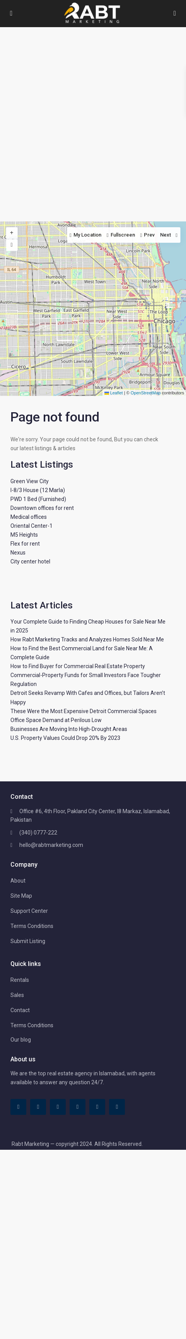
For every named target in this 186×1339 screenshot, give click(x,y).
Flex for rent (25, 544)
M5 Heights (24, 535)
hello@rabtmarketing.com (51, 845)
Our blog (20, 1040)
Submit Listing (27, 941)
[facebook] (18, 1107)
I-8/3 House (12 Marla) (37, 490)
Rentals (19, 980)
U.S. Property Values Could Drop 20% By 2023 (65, 738)
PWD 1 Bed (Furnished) (38, 499)
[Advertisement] (93, 124)
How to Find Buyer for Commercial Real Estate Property (77, 666)
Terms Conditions (31, 926)
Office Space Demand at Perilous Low (56, 720)
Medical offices (28, 517)
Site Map (21, 896)
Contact (20, 1010)
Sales (17, 995)
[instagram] (117, 1107)
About (18, 881)
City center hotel (30, 561)
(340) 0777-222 (38, 832)
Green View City (29, 481)
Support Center (29, 911)
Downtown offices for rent (42, 508)
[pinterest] (77, 1107)
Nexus (18, 552)
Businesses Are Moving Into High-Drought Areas (68, 729)
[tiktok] (38, 1107)
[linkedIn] (58, 1107)
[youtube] (97, 1107)
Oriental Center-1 (31, 526)
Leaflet (113, 392)
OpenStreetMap (146, 392)
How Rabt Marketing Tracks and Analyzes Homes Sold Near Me (87, 639)
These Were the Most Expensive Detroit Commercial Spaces (83, 711)
